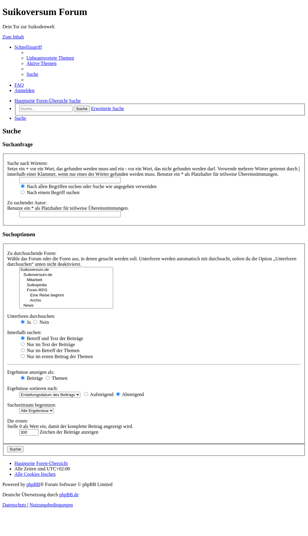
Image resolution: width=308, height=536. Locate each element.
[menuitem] (50, 57)
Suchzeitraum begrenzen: (31, 404)
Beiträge (32, 378)
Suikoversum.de (66, 269)
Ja (26, 322)
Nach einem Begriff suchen (50, 192)
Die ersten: (17, 420)
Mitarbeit (66, 280)
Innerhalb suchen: (24, 332)
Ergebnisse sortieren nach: (32, 388)
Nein (41, 322)
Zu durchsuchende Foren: (32, 253)
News (66, 305)
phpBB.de (69, 494)
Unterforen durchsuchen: (31, 316)
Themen (56, 378)
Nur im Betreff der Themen (50, 350)
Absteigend (130, 394)
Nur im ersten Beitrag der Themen (57, 356)
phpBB (33, 484)
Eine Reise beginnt (66, 295)
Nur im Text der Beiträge (48, 344)
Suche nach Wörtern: (27, 163)
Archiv (66, 300)
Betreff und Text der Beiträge (52, 338)
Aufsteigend (98, 394)
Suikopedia (66, 285)
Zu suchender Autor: (27, 202)
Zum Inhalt (13, 36)
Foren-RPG (66, 290)
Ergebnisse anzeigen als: (30, 372)
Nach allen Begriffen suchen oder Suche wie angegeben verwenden (89, 186)
